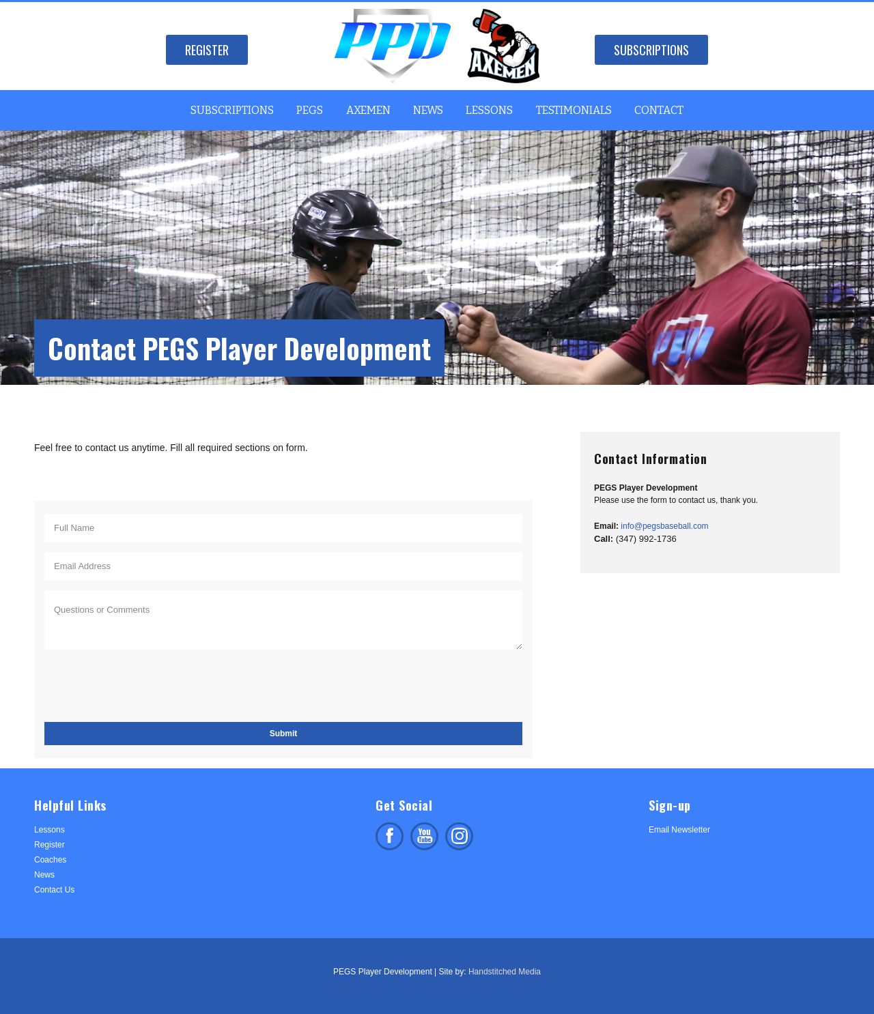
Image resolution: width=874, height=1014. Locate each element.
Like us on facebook (390, 836)
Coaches (50, 860)
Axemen (368, 110)
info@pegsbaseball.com (664, 526)
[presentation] (148, 685)
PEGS (309, 110)
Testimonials (574, 110)
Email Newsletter (679, 830)
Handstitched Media (504, 971)
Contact (658, 110)
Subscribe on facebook (424, 836)
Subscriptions (651, 50)
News (428, 110)
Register (207, 50)
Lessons (489, 110)
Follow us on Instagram (459, 836)
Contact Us (54, 890)
